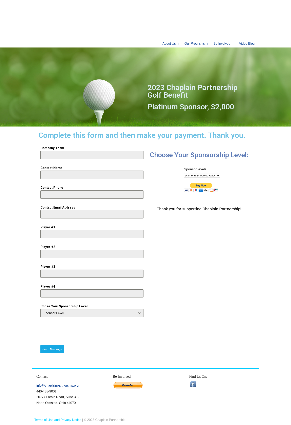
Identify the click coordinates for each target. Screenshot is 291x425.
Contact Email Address (57, 207)
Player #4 (47, 286)
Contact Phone (51, 188)
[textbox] (88, 313)
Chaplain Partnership (76, 23)
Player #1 (47, 227)
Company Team (52, 148)
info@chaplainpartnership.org (57, 385)
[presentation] (91, 331)
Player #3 (47, 267)
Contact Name (51, 168)
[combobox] (91, 313)
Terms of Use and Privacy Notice (57, 419)
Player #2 (47, 247)
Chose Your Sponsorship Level (64, 306)
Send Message (52, 349)
